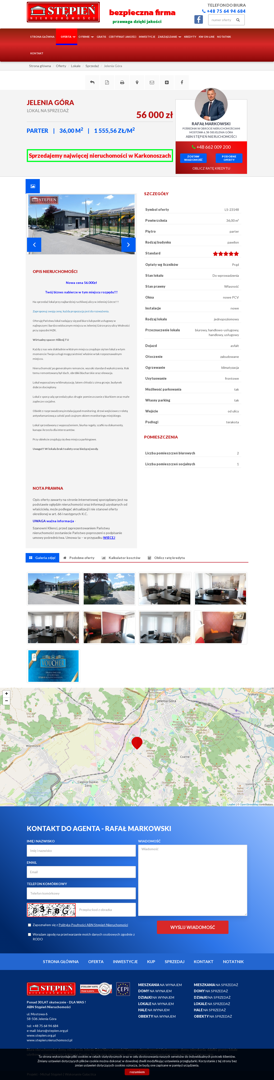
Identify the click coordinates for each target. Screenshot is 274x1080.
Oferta (96, 961)
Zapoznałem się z (78, 925)
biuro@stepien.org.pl (52, 1031)
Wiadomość (149, 841)
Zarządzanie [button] (170, 36)
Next (128, 245)
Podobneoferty (229, 158)
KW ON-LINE (207, 36)
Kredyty (190, 36)
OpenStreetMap (249, 804)
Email (32, 862)
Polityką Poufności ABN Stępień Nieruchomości (93, 925)
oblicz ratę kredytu (211, 168)
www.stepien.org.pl (41, 1035)
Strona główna (42, 36)
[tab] (33, 186)
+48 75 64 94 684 (224, 11)
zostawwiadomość (193, 158)
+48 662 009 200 (211, 147)
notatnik (224, 36)
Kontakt (36, 53)
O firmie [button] (86, 36)
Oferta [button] (68, 36)
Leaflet (231, 804)
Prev (34, 245)
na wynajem (160, 985)
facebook (198, 19)
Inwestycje (147, 36)
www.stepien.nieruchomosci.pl (49, 1040)
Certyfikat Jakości (122, 36)
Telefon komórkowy (47, 884)
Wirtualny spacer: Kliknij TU (51, 340)
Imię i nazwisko (41, 841)
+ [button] (6, 694)
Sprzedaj (174, 961)
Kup (151, 961)
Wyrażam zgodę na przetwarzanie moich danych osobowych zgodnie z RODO (81, 936)
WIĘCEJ (109, 537)
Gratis (101, 36)
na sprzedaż (216, 985)
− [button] (6, 701)
